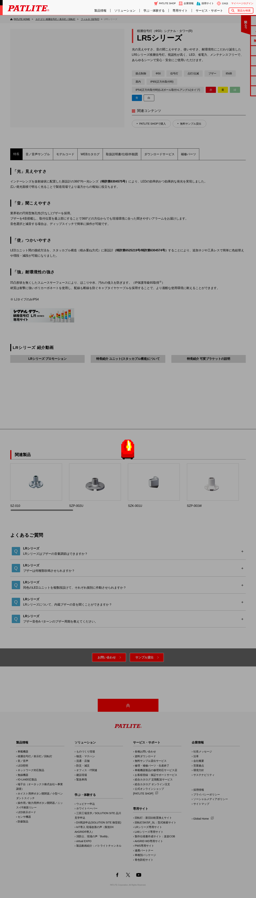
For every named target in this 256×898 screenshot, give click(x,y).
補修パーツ (188, 154)
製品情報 (100, 10)
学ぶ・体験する (154, 10)
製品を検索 (244, 10)
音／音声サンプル (38, 154)
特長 (16, 154)
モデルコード (65, 154)
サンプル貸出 (144, 657)
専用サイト (180, 10)
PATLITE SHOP (167, 3)
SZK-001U (154, 485)
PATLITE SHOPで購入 (152, 123)
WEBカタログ (90, 154)
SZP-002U (95, 485)
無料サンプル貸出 (190, 123)
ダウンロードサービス (159, 154)
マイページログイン (242, 3)
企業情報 (189, 3)
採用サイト (208, 3)
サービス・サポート (209, 10)
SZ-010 (36, 485)
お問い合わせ (107, 657)
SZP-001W (213, 485)
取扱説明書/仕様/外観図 (122, 154)
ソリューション (124, 10)
